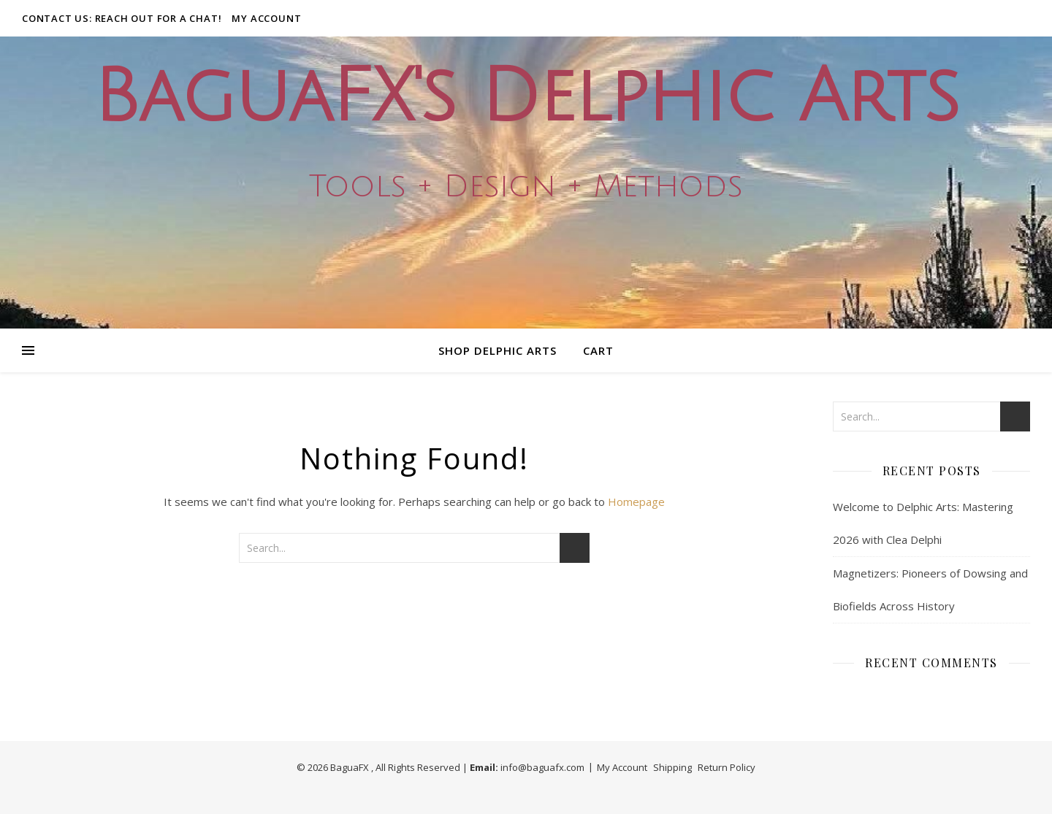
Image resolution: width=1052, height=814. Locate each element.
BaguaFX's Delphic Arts (526, 97)
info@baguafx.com (542, 767)
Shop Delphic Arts (497, 350)
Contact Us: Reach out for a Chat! (121, 18)
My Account (266, 18)
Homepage (636, 501)
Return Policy (726, 767)
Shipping (672, 767)
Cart (598, 350)
